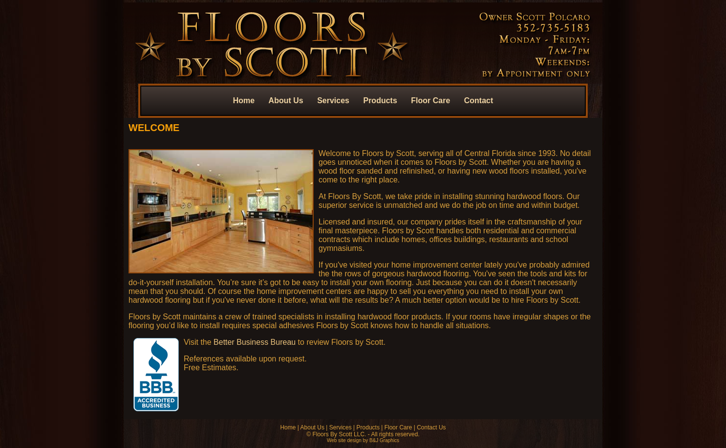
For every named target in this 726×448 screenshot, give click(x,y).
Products (380, 100)
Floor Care (430, 100)
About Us (286, 100)
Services (333, 100)
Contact (478, 100)
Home (244, 100)
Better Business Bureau (255, 342)
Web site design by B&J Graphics (363, 440)
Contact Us (431, 427)
